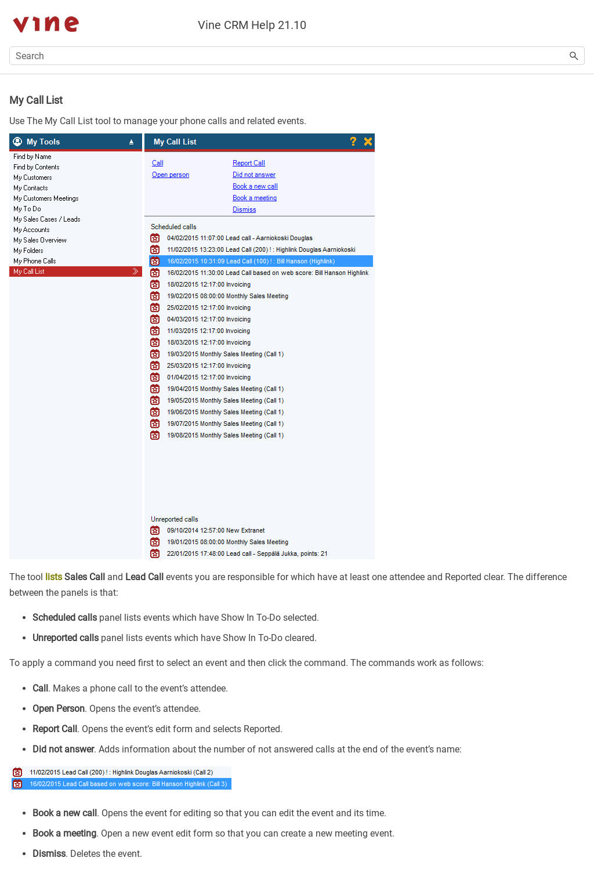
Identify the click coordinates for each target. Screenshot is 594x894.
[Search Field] (297, 55)
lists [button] (53, 576)
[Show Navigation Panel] (578, 23)
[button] (574, 55)
